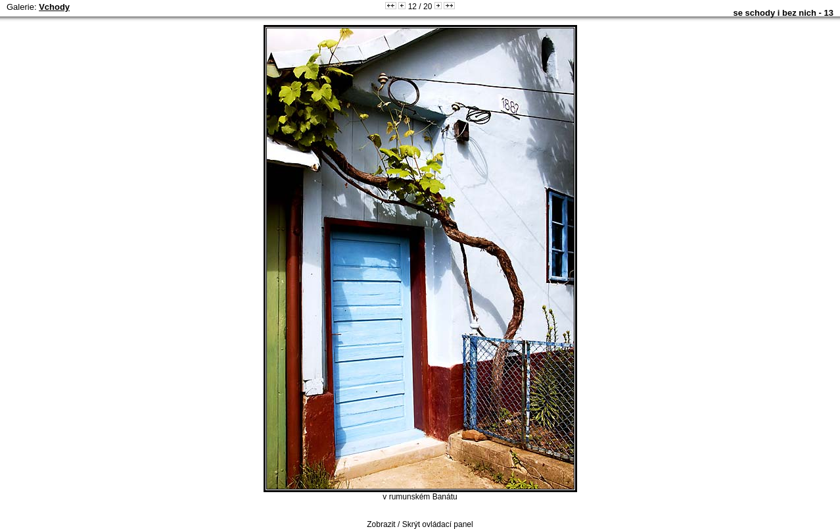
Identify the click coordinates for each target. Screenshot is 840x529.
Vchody (54, 7)
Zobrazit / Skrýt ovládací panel (420, 524)
